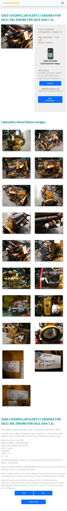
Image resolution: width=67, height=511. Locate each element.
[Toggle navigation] (62, 2)
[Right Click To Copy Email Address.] (50, 90)
